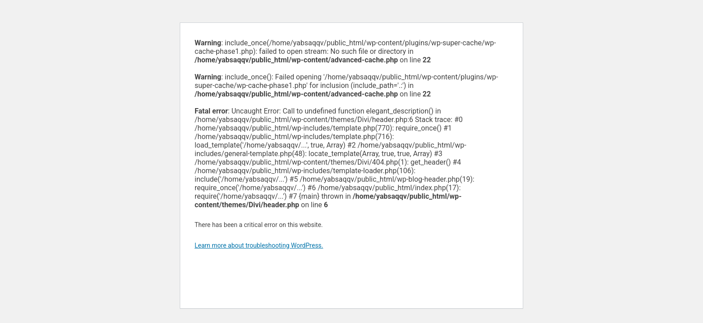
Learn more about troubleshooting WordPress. (259, 245)
